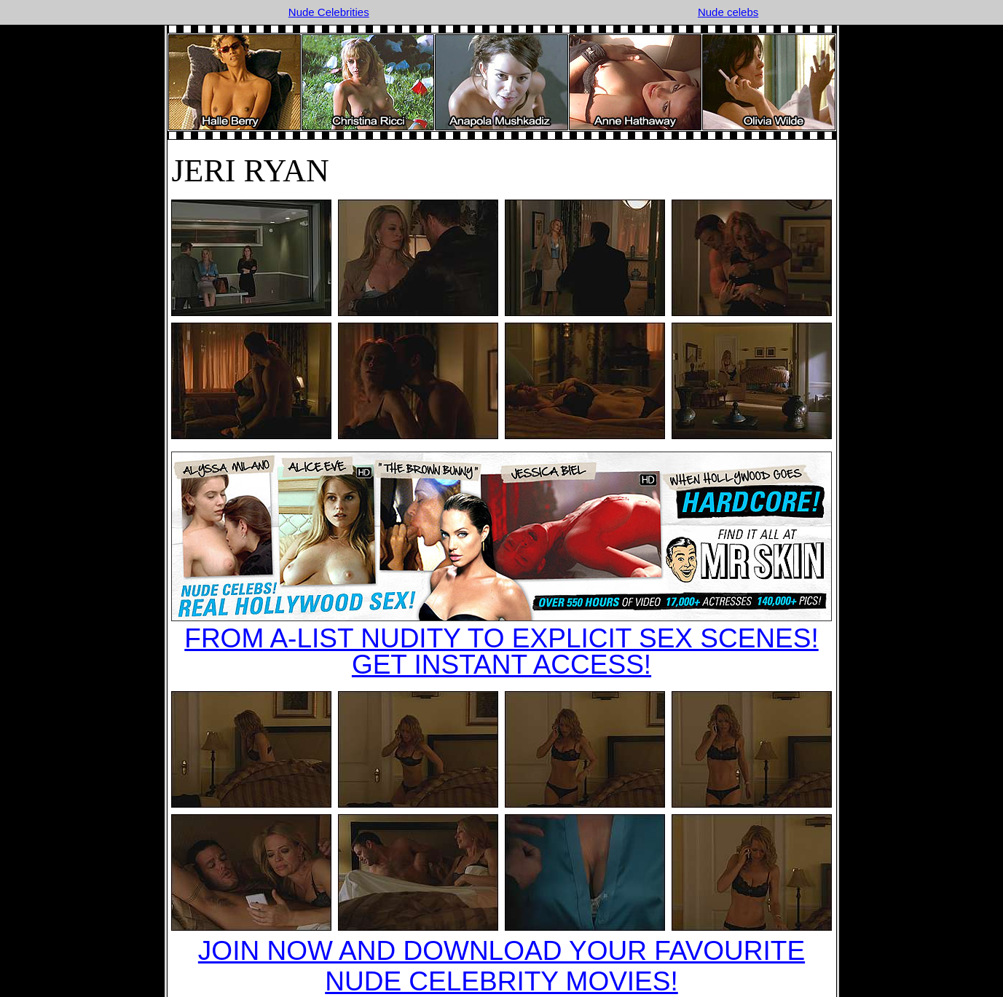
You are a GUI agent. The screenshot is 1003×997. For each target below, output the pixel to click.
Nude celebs (728, 12)
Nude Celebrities (328, 12)
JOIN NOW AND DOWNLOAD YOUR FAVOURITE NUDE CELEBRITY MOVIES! (501, 966)
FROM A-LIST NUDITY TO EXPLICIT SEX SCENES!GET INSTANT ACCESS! (501, 651)
